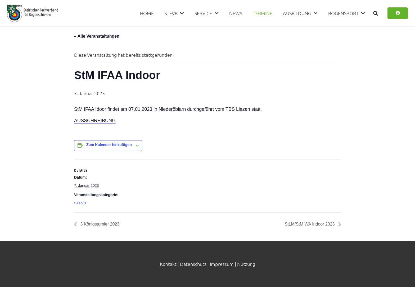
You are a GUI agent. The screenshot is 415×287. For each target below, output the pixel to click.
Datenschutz (193, 264)
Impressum (222, 264)
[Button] (397, 13)
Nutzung (246, 264)
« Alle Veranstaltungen (96, 36)
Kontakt (168, 264)
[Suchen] (375, 13)
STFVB (80, 203)
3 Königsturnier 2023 (99, 224)
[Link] (32, 13)
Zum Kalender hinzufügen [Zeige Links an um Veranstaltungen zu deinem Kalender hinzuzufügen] (109, 145)
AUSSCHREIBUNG (95, 120)
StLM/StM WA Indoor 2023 (310, 224)
